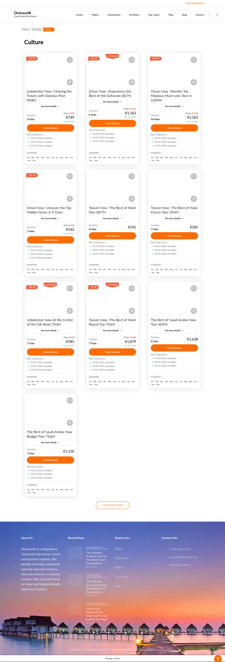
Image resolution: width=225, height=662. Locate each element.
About (118, 549)
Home (79, 14)
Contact (200, 14)
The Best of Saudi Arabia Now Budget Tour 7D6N (49, 434)
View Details (50, 127)
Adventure (91, 547)
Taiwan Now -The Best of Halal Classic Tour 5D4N (174, 210)
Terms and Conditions (122, 650)
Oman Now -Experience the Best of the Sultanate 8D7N (110, 93)
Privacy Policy (146, 650)
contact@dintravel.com (184, 557)
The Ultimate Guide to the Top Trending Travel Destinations (96, 558)
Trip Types (154, 14)
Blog (184, 14)
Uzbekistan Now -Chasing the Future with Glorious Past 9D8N (49, 95)
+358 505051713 (194, 3)
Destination (114, 14)
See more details (49, 106)
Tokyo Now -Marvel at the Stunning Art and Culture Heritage (96, 614)
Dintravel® (22, 13)
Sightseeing (107, 605)
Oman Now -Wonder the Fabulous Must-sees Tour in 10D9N (171, 95)
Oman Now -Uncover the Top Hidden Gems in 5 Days (49, 210)
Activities (134, 14)
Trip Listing (121, 577)
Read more (55, 589)
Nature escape (101, 549)
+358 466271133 (180, 549)
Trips (170, 14)
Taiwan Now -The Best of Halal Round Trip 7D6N (112, 322)
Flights (95, 14)
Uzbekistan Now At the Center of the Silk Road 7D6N (50, 322)
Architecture (93, 603)
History (97, 605)
